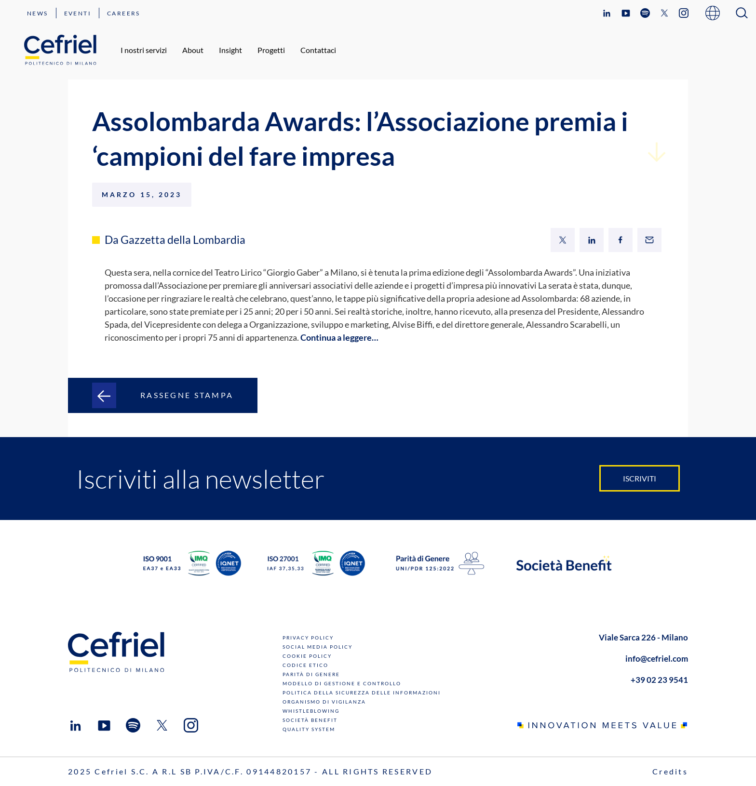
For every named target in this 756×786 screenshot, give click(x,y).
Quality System (309, 729)
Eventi (77, 13)
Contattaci (318, 49)
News (37, 13)
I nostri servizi (144, 49)
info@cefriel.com (656, 658)
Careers (123, 13)
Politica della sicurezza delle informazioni (362, 692)
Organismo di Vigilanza (324, 702)
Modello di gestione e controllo (342, 683)
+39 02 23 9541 (659, 680)
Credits (670, 771)
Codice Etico (305, 665)
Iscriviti (639, 478)
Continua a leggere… (339, 337)
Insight (230, 49)
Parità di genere (311, 674)
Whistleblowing (311, 711)
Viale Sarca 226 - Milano (643, 637)
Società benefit (310, 720)
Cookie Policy (307, 656)
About (192, 49)
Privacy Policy (308, 637)
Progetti (271, 49)
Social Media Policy (317, 647)
